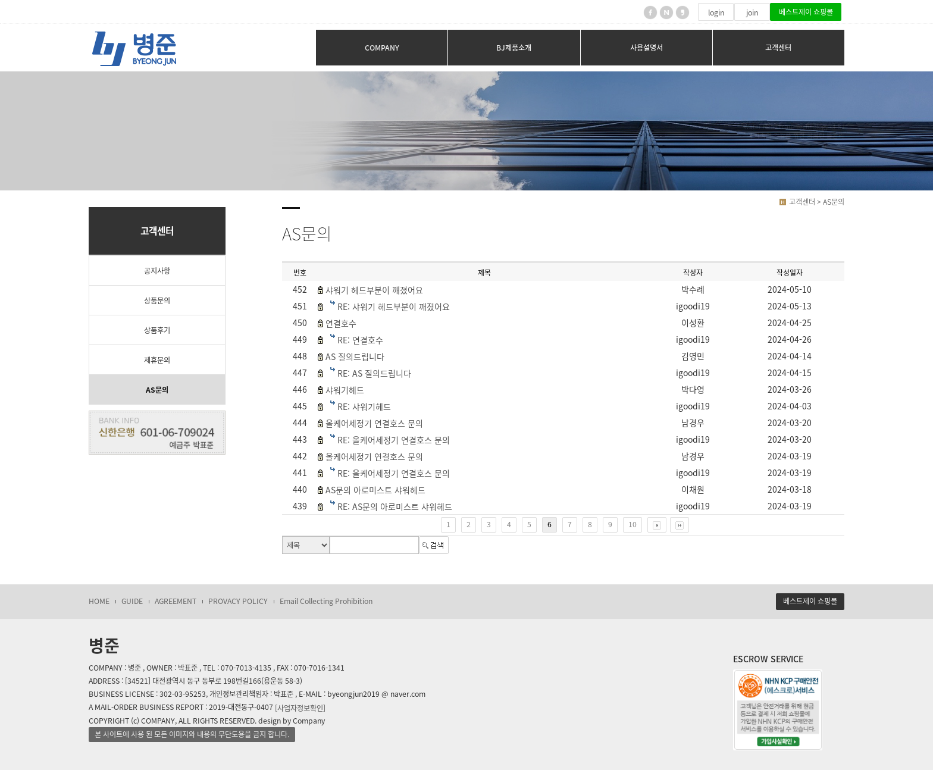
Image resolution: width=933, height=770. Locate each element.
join (752, 12)
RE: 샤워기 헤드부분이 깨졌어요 (393, 306)
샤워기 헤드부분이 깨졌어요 (374, 290)
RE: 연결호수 (360, 340)
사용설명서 (646, 47)
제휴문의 (157, 360)
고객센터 (778, 47)
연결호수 (340, 323)
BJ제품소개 (513, 47)
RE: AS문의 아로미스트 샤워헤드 (394, 506)
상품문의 (157, 300)
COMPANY (382, 47)
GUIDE (132, 601)
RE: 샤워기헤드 (364, 406)
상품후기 (157, 330)
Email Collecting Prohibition (326, 601)
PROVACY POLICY (238, 601)
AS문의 (157, 389)
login (716, 12)
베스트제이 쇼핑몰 (806, 12)
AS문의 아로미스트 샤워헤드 (375, 490)
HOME (99, 601)
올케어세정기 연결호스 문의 (374, 423)
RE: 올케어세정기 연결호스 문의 (393, 440)
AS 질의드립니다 (354, 356)
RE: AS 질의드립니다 (374, 373)
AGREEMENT (175, 601)
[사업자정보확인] (300, 707)
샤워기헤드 (344, 390)
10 (632, 524)
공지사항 (157, 270)
